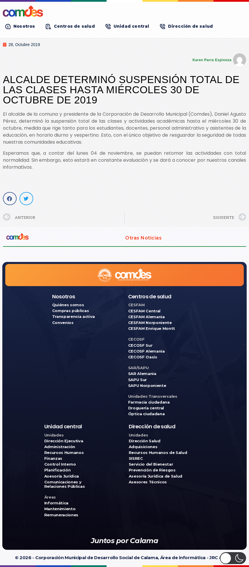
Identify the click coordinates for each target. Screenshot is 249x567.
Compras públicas (70, 311)
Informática (56, 503)
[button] (20, 26)
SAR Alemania (142, 373)
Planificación (57, 470)
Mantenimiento (60, 509)
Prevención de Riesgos (152, 470)
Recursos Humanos (64, 452)
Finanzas (53, 458)
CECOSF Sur (140, 345)
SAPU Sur (137, 380)
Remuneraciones (61, 515)
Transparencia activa (73, 316)
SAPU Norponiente (147, 385)
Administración (59, 447)
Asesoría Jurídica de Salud (156, 476)
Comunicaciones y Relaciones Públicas (64, 484)
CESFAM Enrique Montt (151, 328)
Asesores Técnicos (148, 482)
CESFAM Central (144, 311)
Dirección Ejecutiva (63, 441)
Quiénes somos (68, 305)
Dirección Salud (144, 441)
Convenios (63, 323)
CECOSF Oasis (142, 357)
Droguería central (146, 408)
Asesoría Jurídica (61, 476)
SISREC (136, 458)
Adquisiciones (143, 447)
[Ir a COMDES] (124, 11)
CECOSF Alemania (146, 351)
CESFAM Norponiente (150, 323)
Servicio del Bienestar (151, 464)
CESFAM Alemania (146, 317)
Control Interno (60, 464)
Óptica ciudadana (146, 414)
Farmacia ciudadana (149, 402)
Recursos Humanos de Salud (158, 452)
